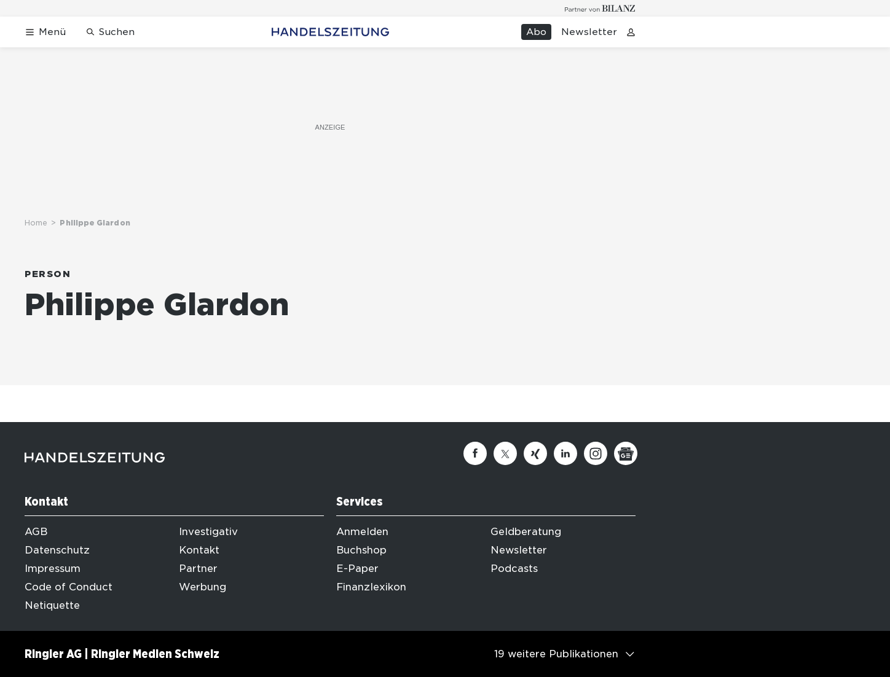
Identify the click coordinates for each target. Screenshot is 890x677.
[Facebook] (475, 453)
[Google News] (625, 453)
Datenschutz (57, 550)
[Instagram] (595, 453)
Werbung (202, 587)
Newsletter (589, 31)
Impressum (53, 568)
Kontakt (199, 550)
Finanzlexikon (371, 587)
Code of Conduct (68, 587)
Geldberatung (525, 532)
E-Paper (357, 568)
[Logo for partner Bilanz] (600, 8)
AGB (36, 532)
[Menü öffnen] (45, 32)
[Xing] (535, 453)
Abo (536, 31)
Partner (198, 568)
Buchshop (361, 550)
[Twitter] (505, 453)
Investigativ (208, 532)
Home (36, 222)
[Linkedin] (565, 453)
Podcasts (514, 568)
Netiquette (52, 605)
